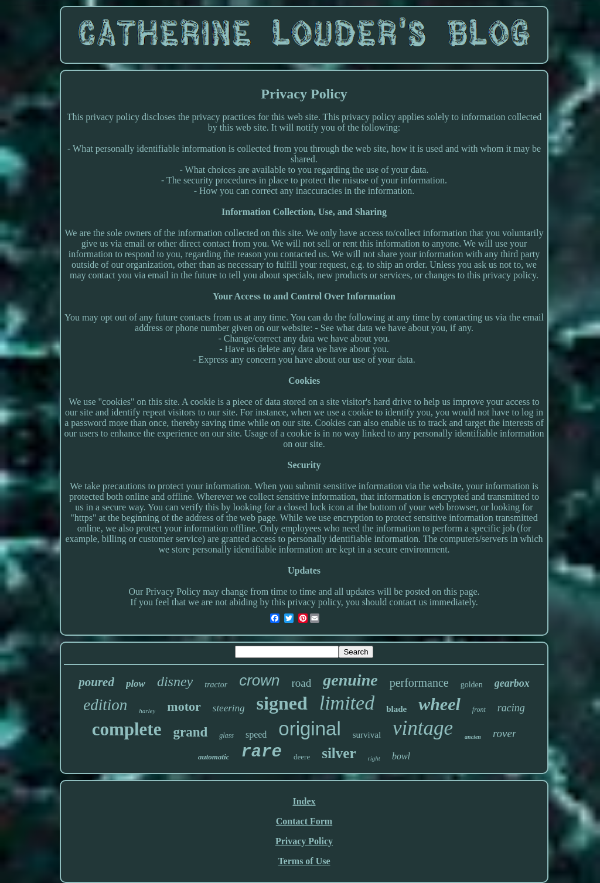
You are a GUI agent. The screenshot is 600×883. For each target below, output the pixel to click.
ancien (473, 737)
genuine (350, 680)
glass (226, 735)
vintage (423, 728)
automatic (213, 756)
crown (259, 680)
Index (303, 801)
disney (175, 681)
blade (396, 709)
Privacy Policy (304, 841)
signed (282, 703)
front (479, 709)
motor (183, 706)
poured (96, 682)
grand (190, 732)
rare (261, 752)
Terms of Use (304, 861)
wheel (439, 704)
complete (127, 729)
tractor (215, 684)
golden (472, 684)
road (302, 683)
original (309, 728)
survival (367, 734)
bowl (401, 756)
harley (147, 710)
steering (229, 708)
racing (511, 708)
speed (256, 734)
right (374, 758)
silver (339, 753)
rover (504, 733)
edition (105, 705)
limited (346, 703)
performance (419, 682)
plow (135, 683)
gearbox (512, 683)
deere (302, 756)
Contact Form (304, 821)
